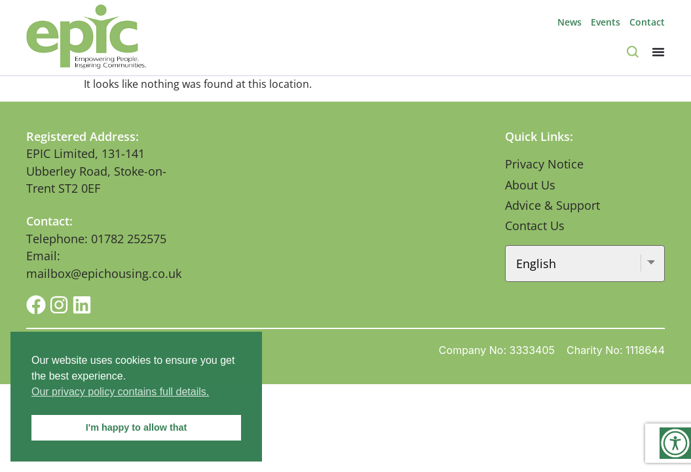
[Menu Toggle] (658, 51)
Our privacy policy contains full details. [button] (120, 391)
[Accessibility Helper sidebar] (675, 443)
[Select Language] (585, 263)
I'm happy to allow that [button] (136, 427)
